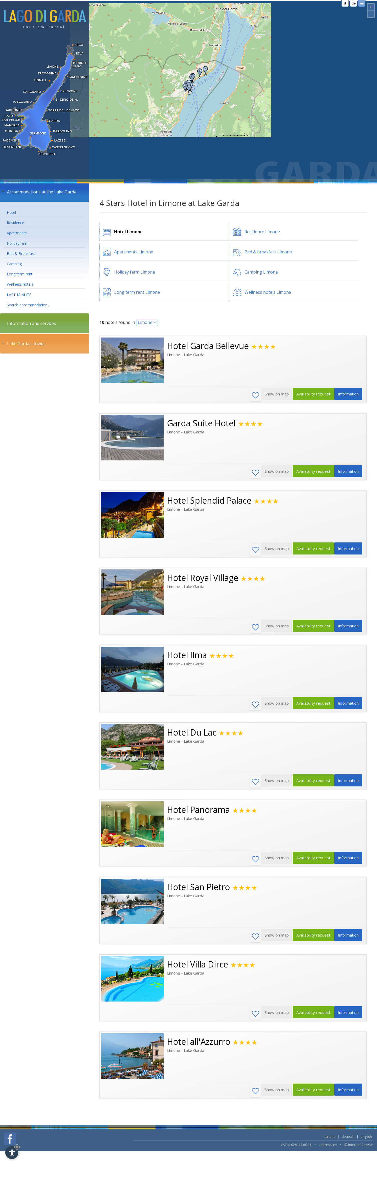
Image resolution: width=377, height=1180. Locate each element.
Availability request (310, 395)
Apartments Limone (133, 252)
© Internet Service (358, 1150)
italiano (330, 1141)
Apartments (17, 232)
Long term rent (19, 273)
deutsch (348, 1141)
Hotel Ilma (187, 657)
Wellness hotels (20, 284)
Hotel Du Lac (191, 735)
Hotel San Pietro (198, 890)
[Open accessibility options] (11, 1152)
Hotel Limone (128, 232)
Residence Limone (262, 232)
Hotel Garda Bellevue (208, 345)
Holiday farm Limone (134, 272)
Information (347, 395)
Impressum (328, 1150)
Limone (145, 322)
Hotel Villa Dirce (197, 968)
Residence (15, 222)
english (366, 1141)
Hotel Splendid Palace (209, 501)
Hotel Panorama (198, 812)
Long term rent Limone (137, 292)
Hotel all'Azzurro (198, 1046)
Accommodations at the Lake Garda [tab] (38, 192)
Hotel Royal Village (202, 579)
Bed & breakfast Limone (268, 252)
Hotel (11, 212)
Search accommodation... (28, 304)
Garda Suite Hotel (201, 423)
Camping (14, 263)
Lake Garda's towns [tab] (23, 343)
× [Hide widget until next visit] (17, 1147)
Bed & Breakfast (21, 253)
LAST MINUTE (19, 294)
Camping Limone (261, 272)
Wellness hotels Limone (268, 292)
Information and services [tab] (28, 323)
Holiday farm (18, 243)
